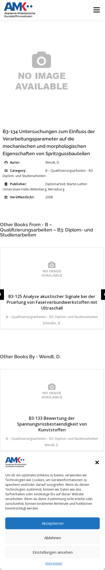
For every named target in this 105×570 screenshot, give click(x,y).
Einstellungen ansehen (53, 552)
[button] (97, 462)
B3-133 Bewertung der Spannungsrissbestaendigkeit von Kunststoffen (52, 402)
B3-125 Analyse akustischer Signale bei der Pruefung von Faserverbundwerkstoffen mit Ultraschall (52, 280)
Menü (96, 10)
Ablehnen (52, 537)
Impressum (53, 563)
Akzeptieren (53, 523)
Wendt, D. (52, 162)
